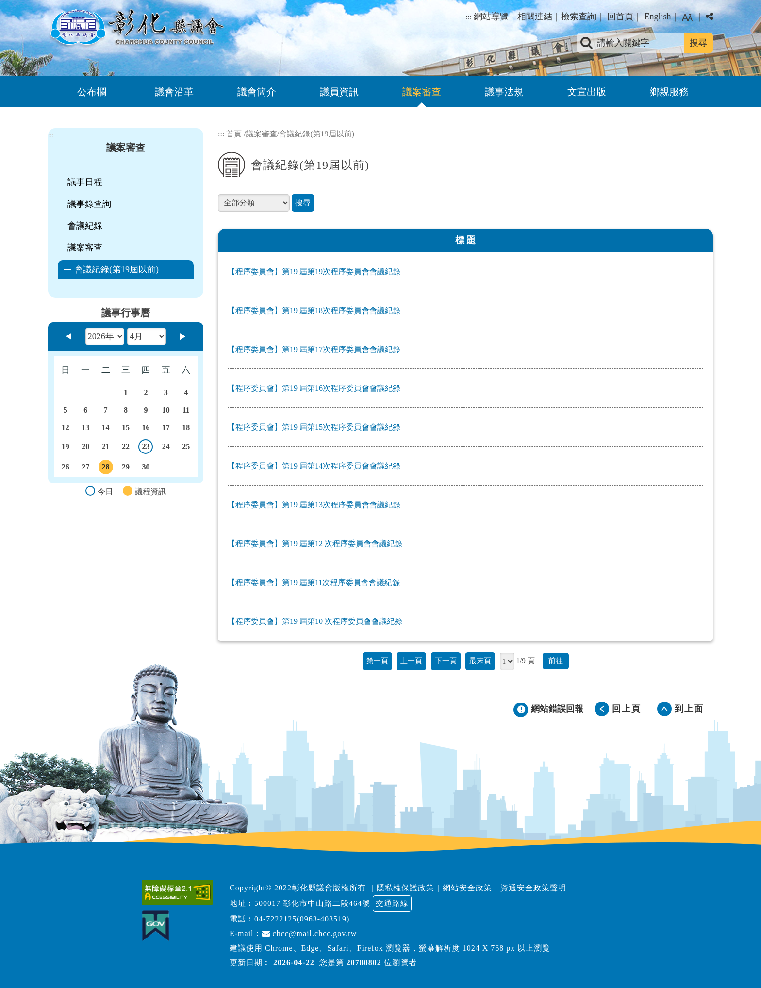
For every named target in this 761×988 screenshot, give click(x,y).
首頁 (234, 134)
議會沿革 (174, 91)
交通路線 (392, 903)
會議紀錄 (84, 226)
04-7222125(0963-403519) (301, 919)
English (657, 16)
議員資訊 (339, 91)
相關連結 (534, 16)
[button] (380, 840)
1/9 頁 (525, 660)
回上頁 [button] (626, 709)
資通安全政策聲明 (533, 888)
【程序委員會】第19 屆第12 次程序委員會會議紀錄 (315, 543)
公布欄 (91, 91)
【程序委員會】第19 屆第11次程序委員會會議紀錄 (314, 582)
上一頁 (411, 660)
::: (468, 17)
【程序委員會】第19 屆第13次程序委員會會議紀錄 (314, 505)
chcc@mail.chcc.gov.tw (309, 933)
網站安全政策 (467, 888)
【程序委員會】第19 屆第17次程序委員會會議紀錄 (314, 349)
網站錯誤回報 (557, 709)
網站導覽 (491, 16)
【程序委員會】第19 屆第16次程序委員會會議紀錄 (314, 388)
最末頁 (480, 660)
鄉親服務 (669, 91)
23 (146, 448)
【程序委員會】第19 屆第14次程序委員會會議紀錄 (314, 466)
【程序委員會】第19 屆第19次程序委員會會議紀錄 (314, 272)
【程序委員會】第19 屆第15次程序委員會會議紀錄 (314, 427)
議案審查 (421, 91)
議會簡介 (256, 91)
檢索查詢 (578, 16)
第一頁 (377, 660)
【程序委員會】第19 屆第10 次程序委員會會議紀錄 (315, 621)
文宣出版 (586, 91)
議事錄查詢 (89, 204)
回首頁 (620, 16)
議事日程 (84, 182)
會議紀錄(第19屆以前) (116, 269)
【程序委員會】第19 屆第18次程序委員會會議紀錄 (314, 310)
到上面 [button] (689, 709)
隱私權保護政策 (405, 888)
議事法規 (504, 91)
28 (106, 468)
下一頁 (446, 660)
